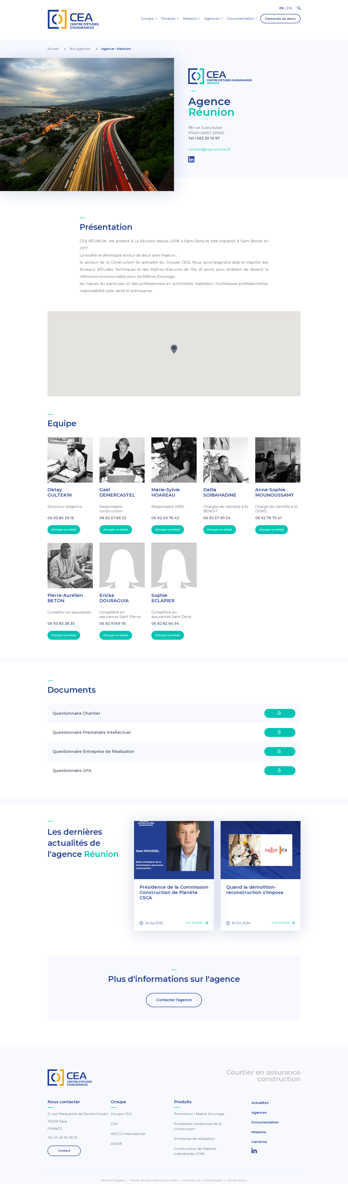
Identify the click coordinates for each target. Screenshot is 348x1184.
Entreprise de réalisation (194, 1139)
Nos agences (80, 49)
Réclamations (237, 1180)
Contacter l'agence (174, 1000)
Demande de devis (280, 18)
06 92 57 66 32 (112, 518)
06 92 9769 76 (112, 624)
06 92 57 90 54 (217, 518)
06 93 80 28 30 (61, 624)
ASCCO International (128, 1134)
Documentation (240, 18)
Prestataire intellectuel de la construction (197, 1126)
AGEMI (116, 1144)
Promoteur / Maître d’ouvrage (199, 1114)
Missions (190, 18)
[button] (174, 349)
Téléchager (280, 714)
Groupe (147, 18)
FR (281, 8)
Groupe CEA (121, 1114)
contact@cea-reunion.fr (209, 150)
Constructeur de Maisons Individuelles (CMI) (195, 1151)
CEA (114, 1124)
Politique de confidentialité (202, 1180)
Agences (211, 18)
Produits (168, 18)
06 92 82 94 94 (165, 624)
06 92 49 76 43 (165, 518)
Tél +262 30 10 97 (204, 138)
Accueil (53, 49)
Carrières (259, 1142)
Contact (64, 1150)
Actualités (260, 1103)
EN (289, 8)
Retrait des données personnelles (154, 1180)
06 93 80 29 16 (60, 518)
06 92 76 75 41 (268, 518)
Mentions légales (113, 1180)
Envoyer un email (63, 529)
